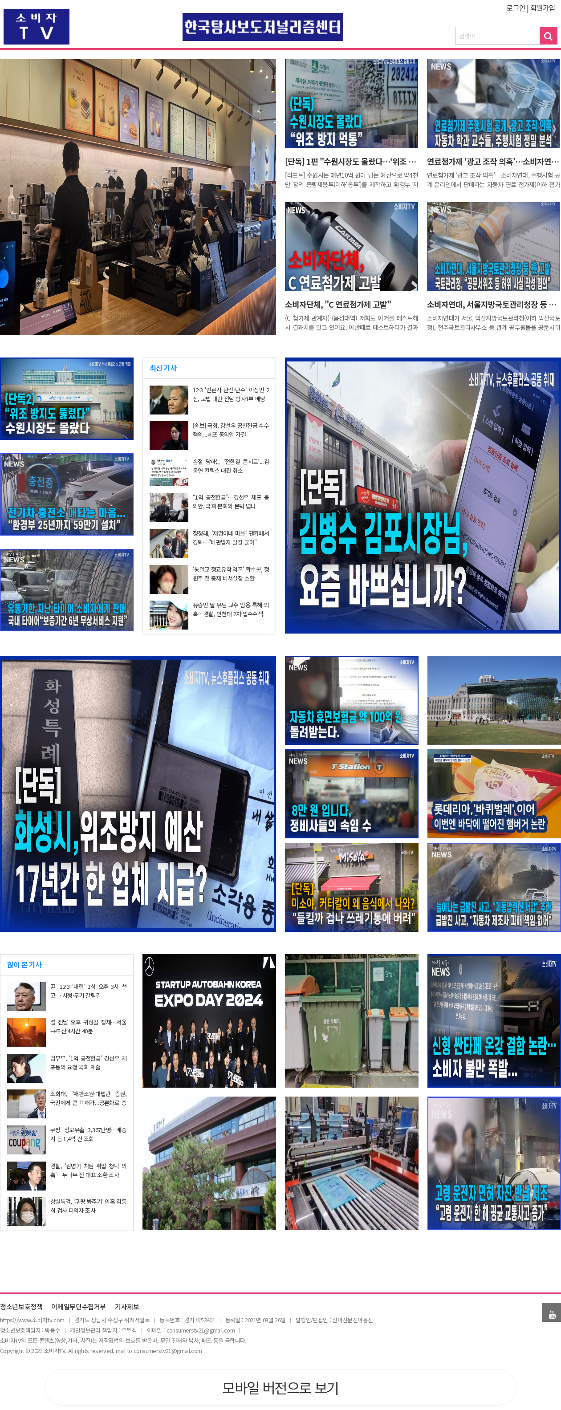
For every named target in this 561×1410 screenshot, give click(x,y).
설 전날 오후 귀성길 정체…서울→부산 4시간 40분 (88, 1026)
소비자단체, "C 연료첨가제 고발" (338, 304)
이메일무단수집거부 (78, 1307)
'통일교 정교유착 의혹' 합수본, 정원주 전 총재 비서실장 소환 (231, 573)
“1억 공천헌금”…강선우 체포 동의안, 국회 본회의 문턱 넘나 (231, 501)
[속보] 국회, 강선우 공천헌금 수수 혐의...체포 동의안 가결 (231, 430)
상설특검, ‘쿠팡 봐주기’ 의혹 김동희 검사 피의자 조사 (88, 1206)
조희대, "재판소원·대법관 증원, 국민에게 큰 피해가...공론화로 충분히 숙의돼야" (88, 1102)
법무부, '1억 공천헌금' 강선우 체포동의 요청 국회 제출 (88, 1062)
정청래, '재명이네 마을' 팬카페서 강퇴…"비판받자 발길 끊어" (231, 537)
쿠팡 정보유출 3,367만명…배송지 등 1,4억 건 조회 (88, 1134)
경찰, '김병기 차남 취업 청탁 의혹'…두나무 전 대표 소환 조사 (88, 1170)
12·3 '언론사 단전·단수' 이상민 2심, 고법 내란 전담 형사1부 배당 (231, 394)
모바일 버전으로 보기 (280, 1387)
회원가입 (543, 7)
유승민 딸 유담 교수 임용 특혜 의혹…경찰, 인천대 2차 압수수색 (231, 609)
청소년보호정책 (21, 1307)
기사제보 (127, 1307)
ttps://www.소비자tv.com (33, 1320)
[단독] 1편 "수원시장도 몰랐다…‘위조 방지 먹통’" (365, 161)
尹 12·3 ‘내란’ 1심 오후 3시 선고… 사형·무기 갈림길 (88, 991)
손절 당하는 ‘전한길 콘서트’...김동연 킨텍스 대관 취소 (231, 466)
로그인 (515, 7)
